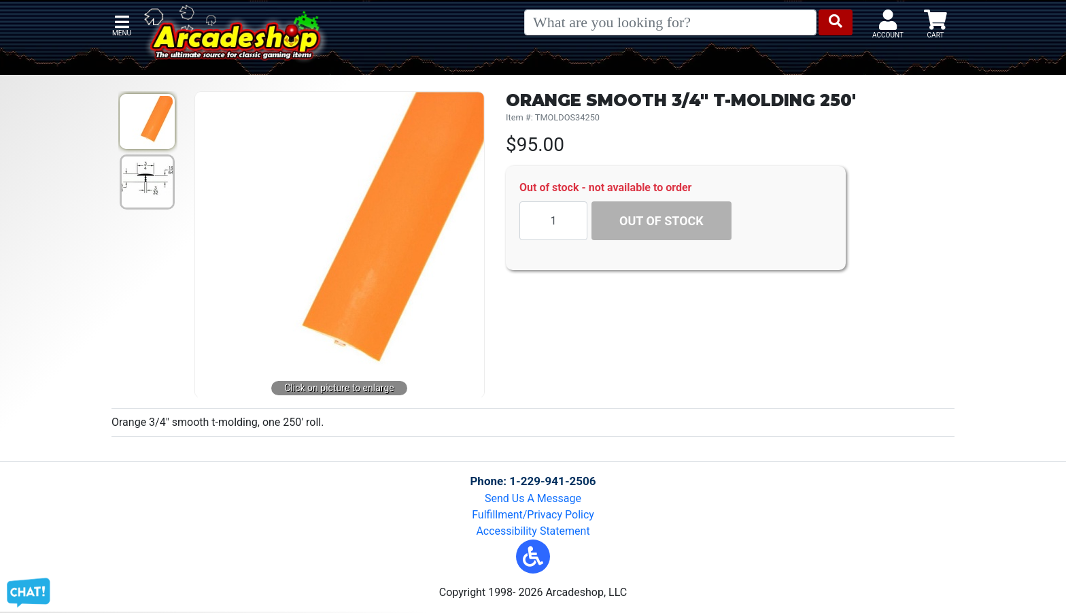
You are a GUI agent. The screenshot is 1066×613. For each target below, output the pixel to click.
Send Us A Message (533, 498)
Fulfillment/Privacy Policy (533, 514)
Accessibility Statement (532, 531)
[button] (533, 557)
